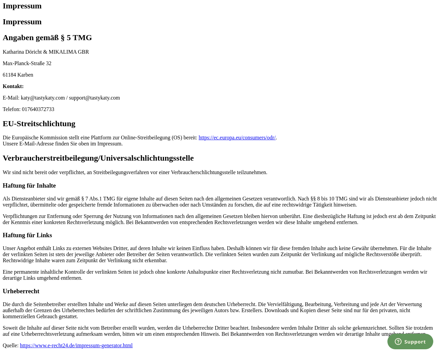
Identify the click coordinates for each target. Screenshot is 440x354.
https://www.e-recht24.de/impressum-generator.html (76, 345)
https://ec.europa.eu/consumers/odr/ (237, 137)
